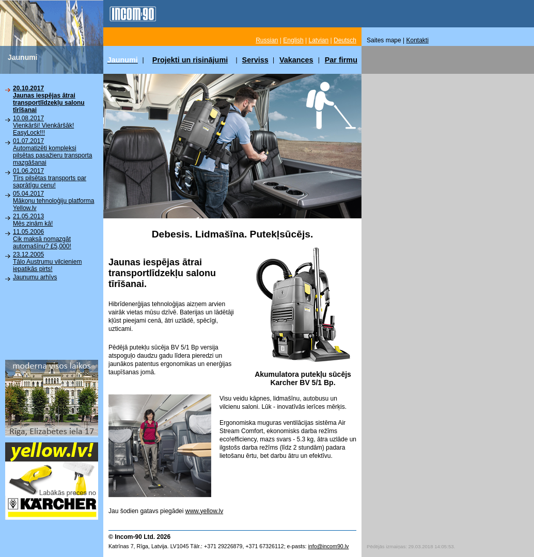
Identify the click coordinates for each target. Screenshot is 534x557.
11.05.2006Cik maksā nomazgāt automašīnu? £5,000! (42, 239)
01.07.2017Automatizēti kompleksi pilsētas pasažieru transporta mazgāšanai (52, 151)
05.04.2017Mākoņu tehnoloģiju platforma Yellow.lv (53, 201)
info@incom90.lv (328, 546)
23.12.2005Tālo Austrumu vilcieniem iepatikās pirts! (47, 262)
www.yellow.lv (204, 511)
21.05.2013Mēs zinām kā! (33, 220)
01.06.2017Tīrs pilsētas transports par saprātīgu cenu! (49, 178)
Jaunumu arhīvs (35, 277)
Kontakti (417, 40)
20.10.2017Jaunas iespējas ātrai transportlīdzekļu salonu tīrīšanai (49, 99)
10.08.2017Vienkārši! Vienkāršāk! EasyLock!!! (43, 125)
